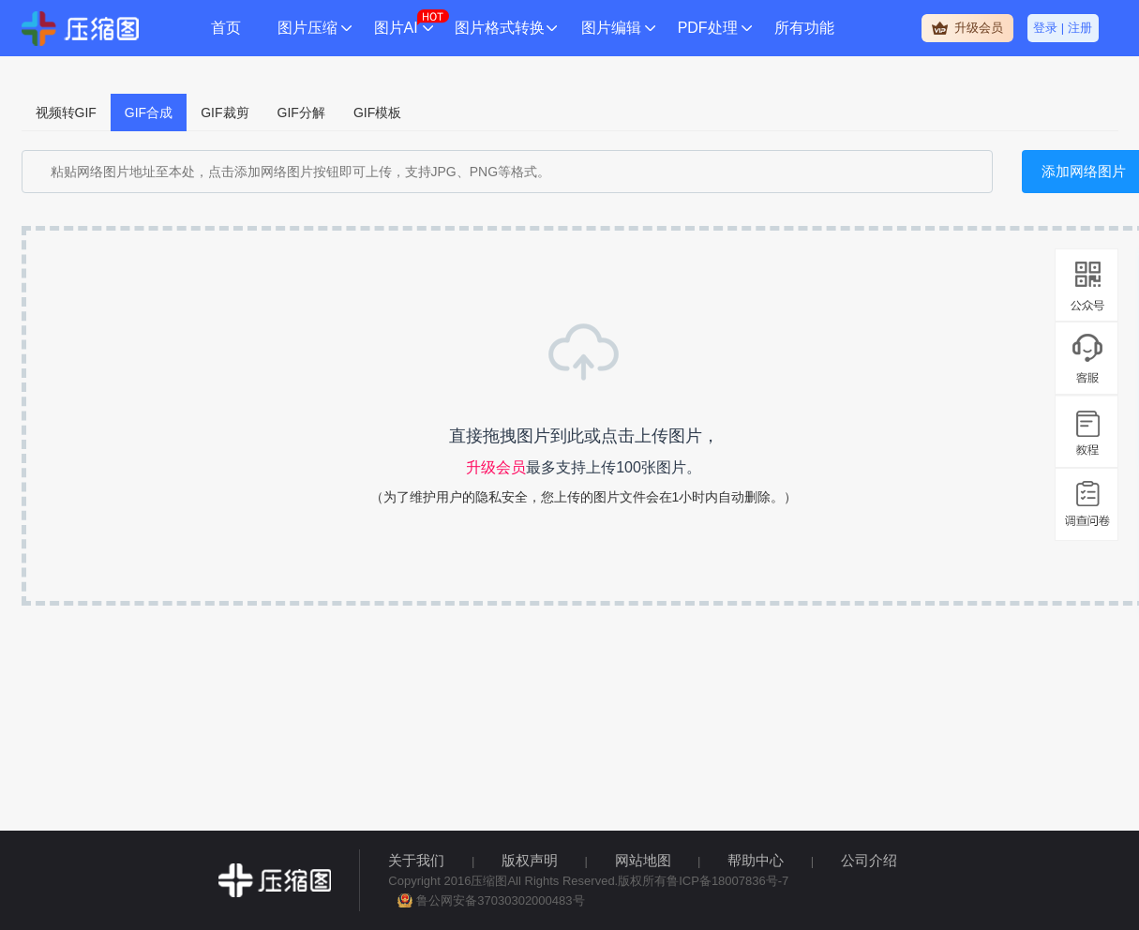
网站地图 (643, 860)
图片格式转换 (500, 28)
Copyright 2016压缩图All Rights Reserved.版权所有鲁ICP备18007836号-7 (588, 881)
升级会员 (978, 28)
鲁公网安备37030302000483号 (500, 900)
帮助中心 (755, 860)
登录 (1045, 28)
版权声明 (530, 860)
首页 (226, 28)
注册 (1080, 28)
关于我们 (416, 860)
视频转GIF (66, 112)
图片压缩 (307, 28)
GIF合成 (148, 112)
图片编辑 (611, 28)
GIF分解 (301, 112)
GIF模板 (377, 112)
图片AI (396, 28)
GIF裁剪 (224, 112)
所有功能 (804, 28)
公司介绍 (869, 860)
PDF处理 (708, 28)
